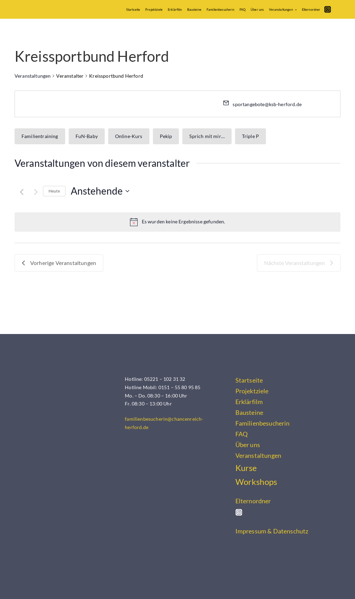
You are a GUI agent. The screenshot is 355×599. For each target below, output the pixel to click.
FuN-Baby (87, 136)
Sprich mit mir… (206, 136)
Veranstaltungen (281, 9)
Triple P (250, 136)
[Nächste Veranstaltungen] (36, 192)
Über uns (257, 9)
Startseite (133, 9)
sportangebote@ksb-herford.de (267, 104)
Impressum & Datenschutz (272, 531)
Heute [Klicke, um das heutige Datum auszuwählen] (54, 191)
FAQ (242, 9)
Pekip (166, 136)
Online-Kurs (128, 136)
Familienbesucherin (220, 9)
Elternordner (311, 9)
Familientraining (39, 136)
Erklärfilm (175, 9)
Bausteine (194, 9)
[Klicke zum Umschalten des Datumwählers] (100, 191)
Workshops (256, 482)
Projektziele (154, 9)
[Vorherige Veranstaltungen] (22, 192)
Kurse (246, 468)
